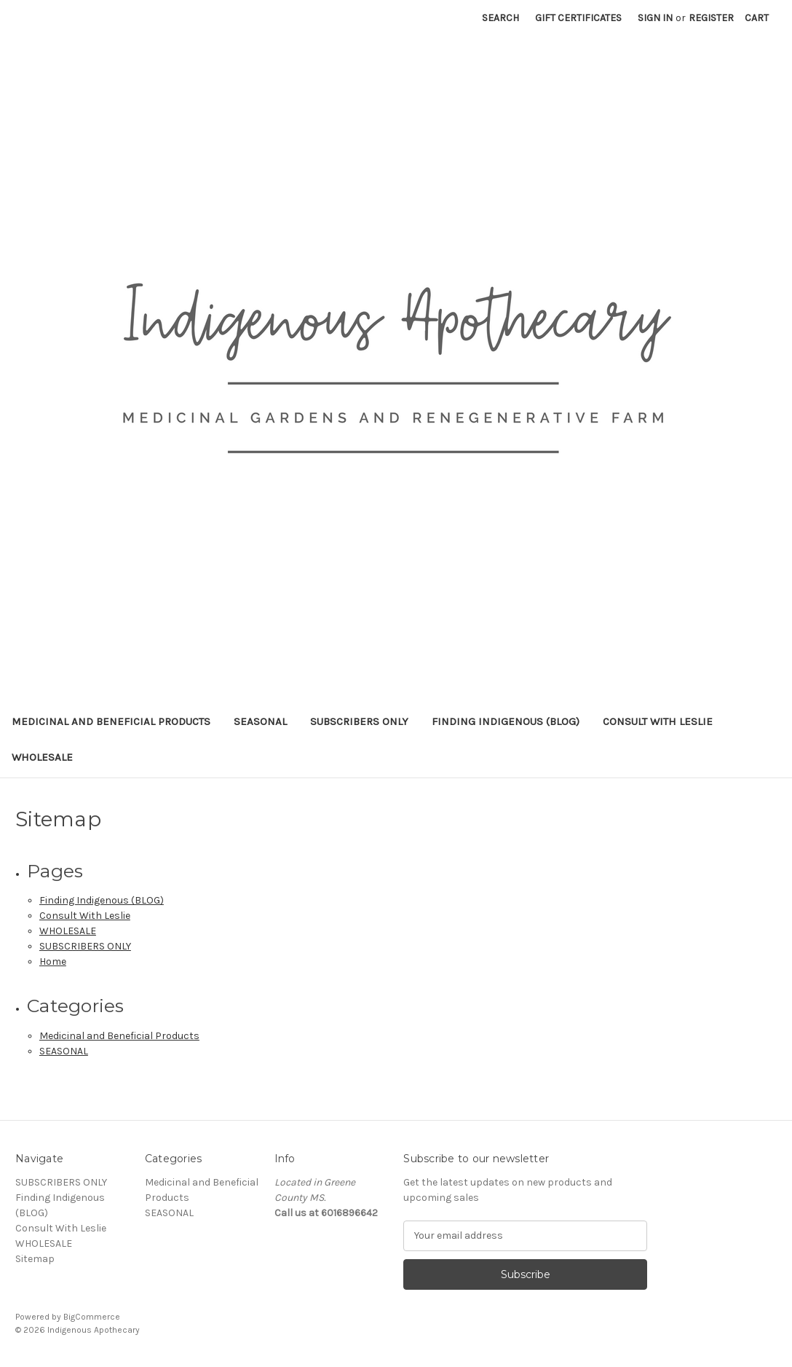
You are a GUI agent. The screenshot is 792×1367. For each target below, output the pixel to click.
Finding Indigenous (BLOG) (505, 721)
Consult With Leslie (658, 721)
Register (711, 18)
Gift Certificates (578, 18)
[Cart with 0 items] (757, 18)
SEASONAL (260, 721)
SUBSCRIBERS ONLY (359, 721)
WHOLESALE (42, 757)
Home (52, 961)
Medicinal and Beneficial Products (111, 721)
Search (500, 18)
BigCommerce (91, 1317)
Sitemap (35, 1259)
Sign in (655, 18)
